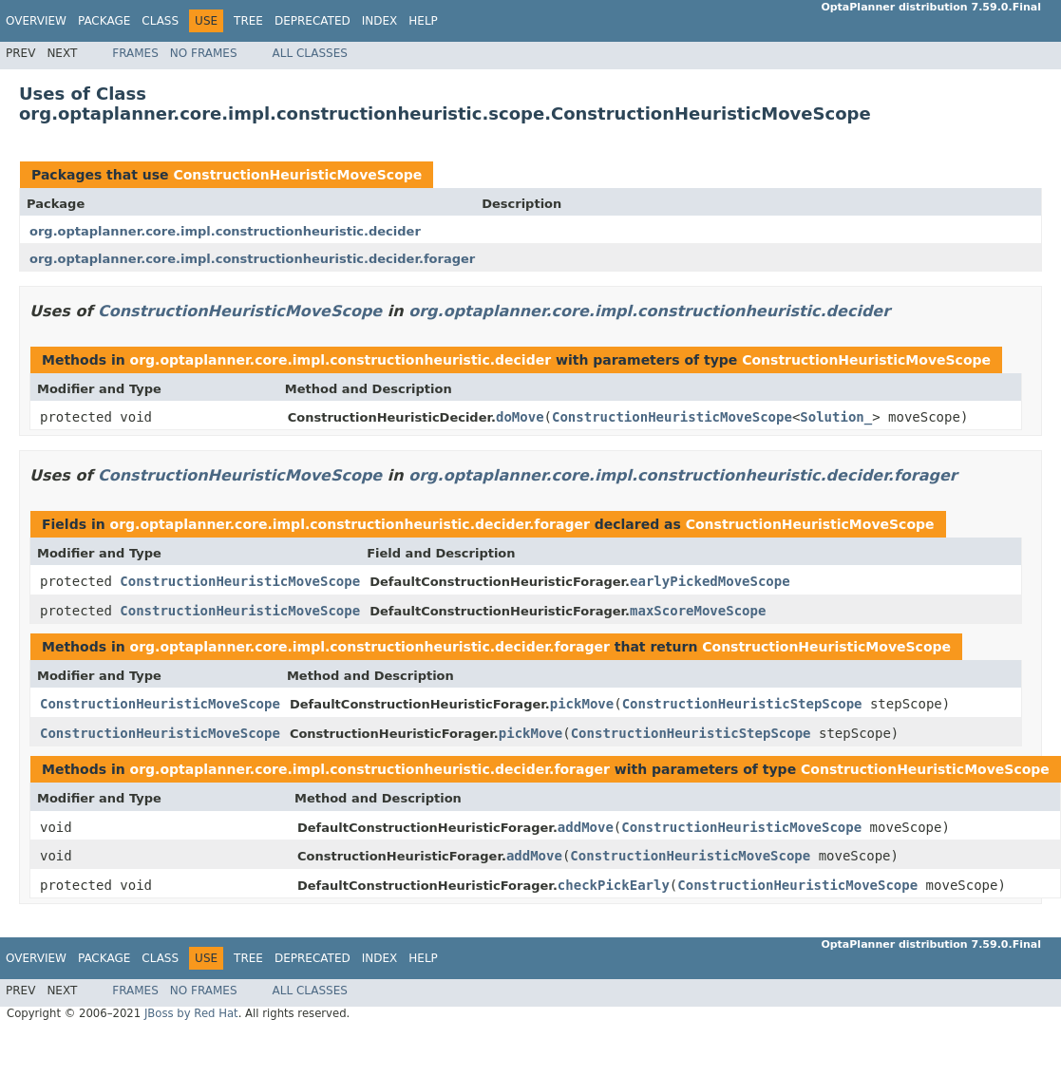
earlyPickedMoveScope (710, 581)
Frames (135, 53)
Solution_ (836, 417)
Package (104, 21)
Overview (36, 21)
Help (423, 21)
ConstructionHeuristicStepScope (742, 703)
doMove (520, 417)
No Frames (203, 53)
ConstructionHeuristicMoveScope (297, 174)
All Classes (310, 53)
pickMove (582, 703)
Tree (248, 21)
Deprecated (313, 21)
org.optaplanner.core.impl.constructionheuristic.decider (225, 231)
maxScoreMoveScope (698, 610)
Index (380, 21)
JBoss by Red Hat (191, 1013)
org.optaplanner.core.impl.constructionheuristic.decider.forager (252, 259)
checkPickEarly (614, 885)
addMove (586, 827)
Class (160, 21)
